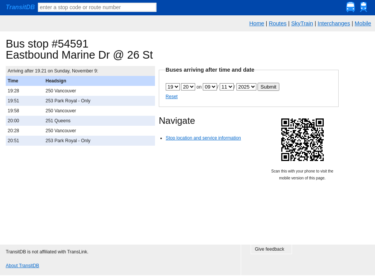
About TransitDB (22, 265)
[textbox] (97, 7)
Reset (172, 96)
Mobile (363, 23)
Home (256, 23)
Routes (277, 23)
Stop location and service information (203, 138)
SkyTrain (302, 23)
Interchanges (334, 23)
